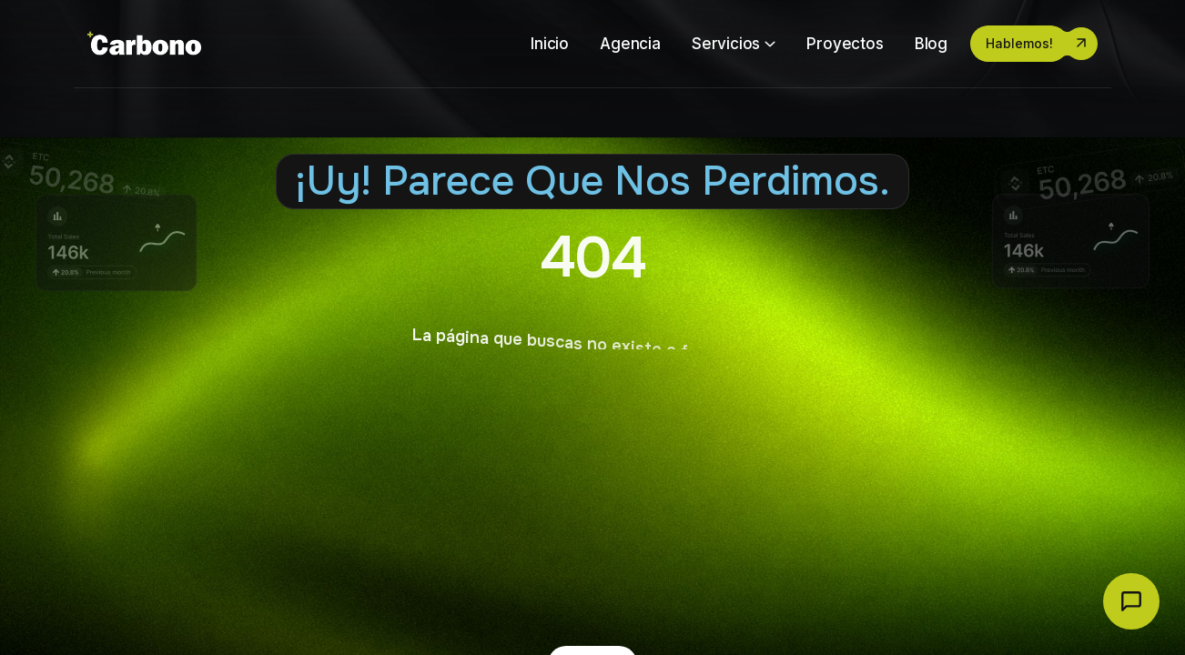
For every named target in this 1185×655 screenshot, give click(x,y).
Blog (931, 44)
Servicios (726, 44)
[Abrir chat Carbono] (1131, 601)
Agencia (630, 44)
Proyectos (844, 44)
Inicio (550, 44)
